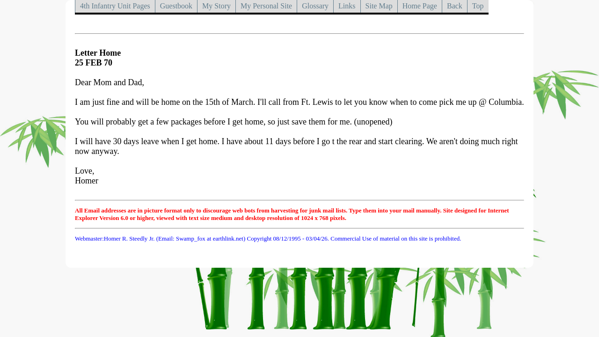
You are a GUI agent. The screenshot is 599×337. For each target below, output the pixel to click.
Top (478, 6)
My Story (216, 6)
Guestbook (176, 6)
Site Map (379, 6)
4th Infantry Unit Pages (115, 6)
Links (346, 6)
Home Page (419, 6)
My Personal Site (266, 6)
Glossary (315, 6)
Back (454, 6)
